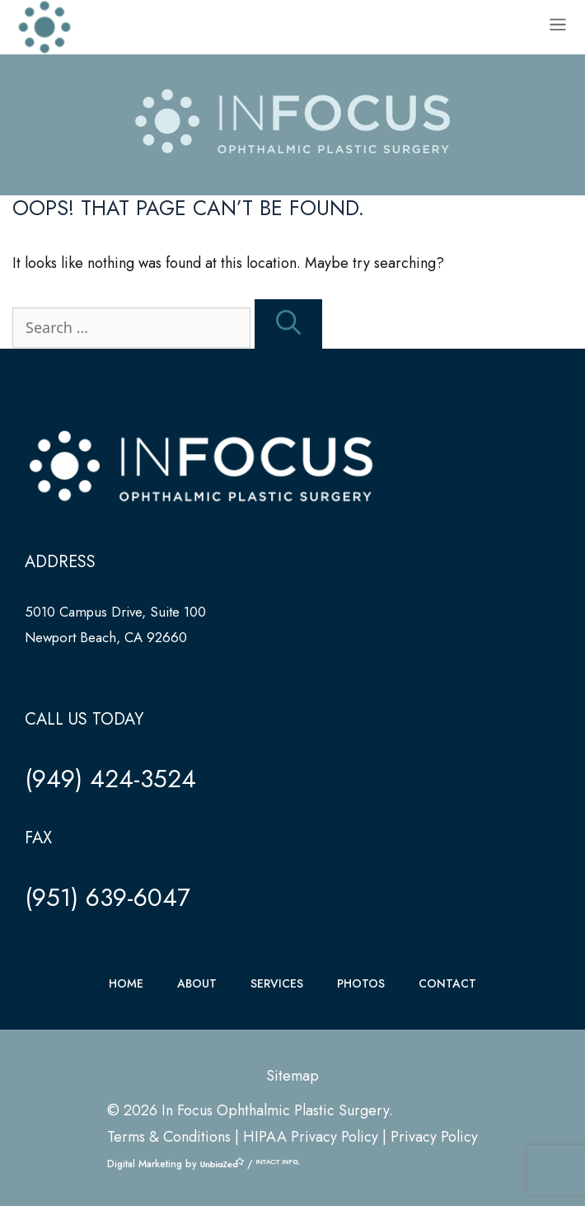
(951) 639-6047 (107, 897)
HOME (126, 983)
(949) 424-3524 (110, 778)
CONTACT (447, 983)
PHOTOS (361, 983)
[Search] (288, 324)
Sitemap (292, 1075)
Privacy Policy (434, 1136)
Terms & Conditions (169, 1136)
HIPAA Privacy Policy (310, 1136)
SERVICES (276, 983)
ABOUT (197, 983)
